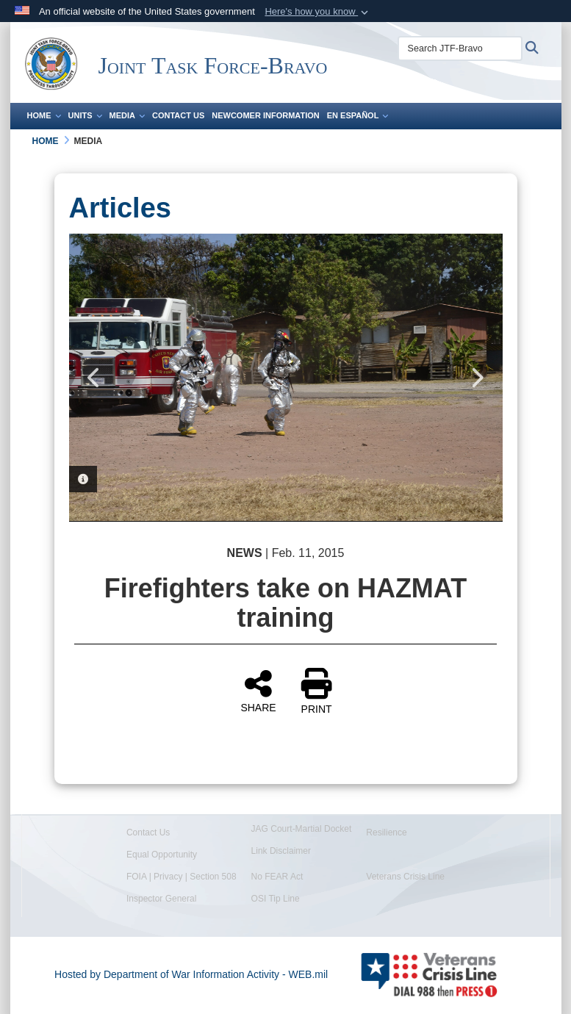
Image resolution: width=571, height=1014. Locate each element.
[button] (318, 11)
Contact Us (178, 115)
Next (477, 377)
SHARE (258, 690)
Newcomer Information (265, 115)
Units (85, 115)
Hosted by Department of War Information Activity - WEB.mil (191, 974)
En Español (358, 115)
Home (44, 115)
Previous (94, 377)
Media (127, 115)
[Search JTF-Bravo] (460, 48)
